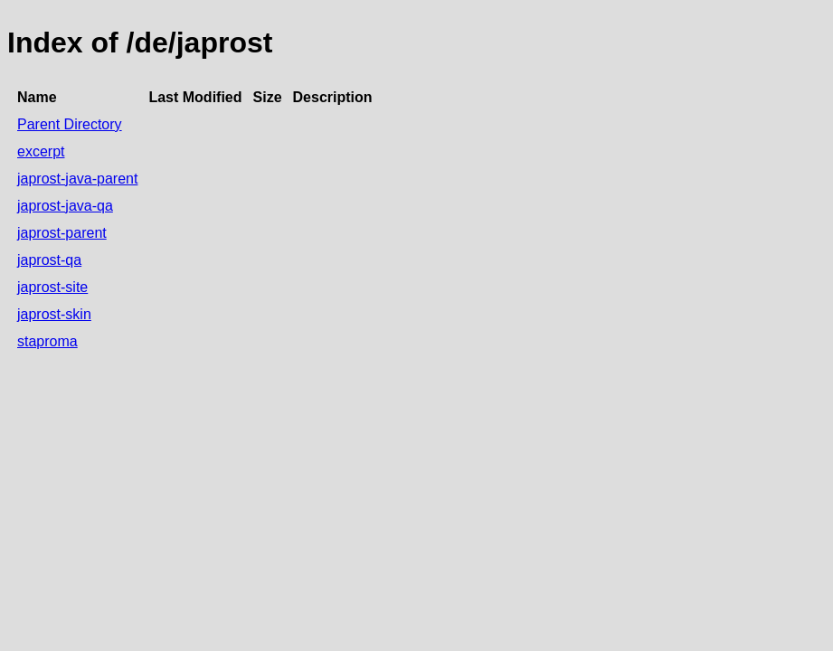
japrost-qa (49, 260)
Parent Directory (69, 124)
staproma (47, 341)
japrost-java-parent (77, 178)
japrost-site (52, 287)
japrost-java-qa (65, 205)
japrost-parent (62, 233)
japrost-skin (54, 314)
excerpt (40, 151)
